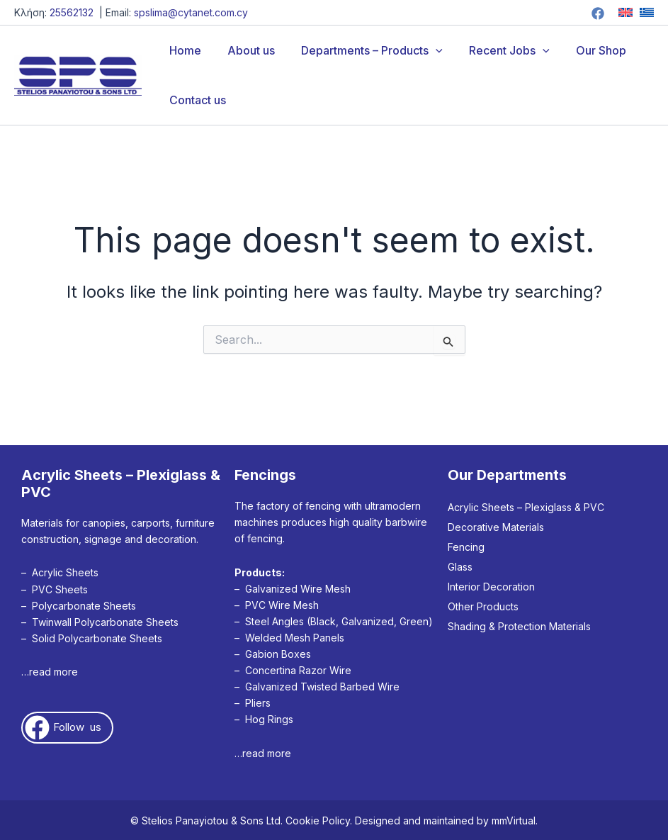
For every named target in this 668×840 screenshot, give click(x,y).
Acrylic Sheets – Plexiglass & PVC (526, 507)
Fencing (466, 547)
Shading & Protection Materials (519, 626)
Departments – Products (363, 50)
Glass (460, 567)
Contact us (195, 100)
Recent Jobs (496, 50)
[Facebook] (597, 13)
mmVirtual (514, 820)
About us (245, 50)
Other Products (483, 606)
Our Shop (584, 50)
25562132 (72, 12)
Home (183, 50)
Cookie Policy (317, 820)
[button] (67, 728)
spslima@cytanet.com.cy (191, 12)
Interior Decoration (491, 587)
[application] (426, 50)
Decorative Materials (496, 527)
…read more (49, 672)
